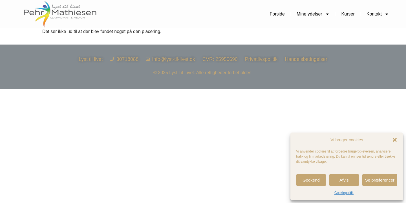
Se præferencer (379, 180)
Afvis (344, 180)
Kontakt (378, 14)
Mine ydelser (313, 14)
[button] (395, 140)
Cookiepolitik (344, 193)
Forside (277, 14)
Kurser (348, 14)
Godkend (311, 180)
